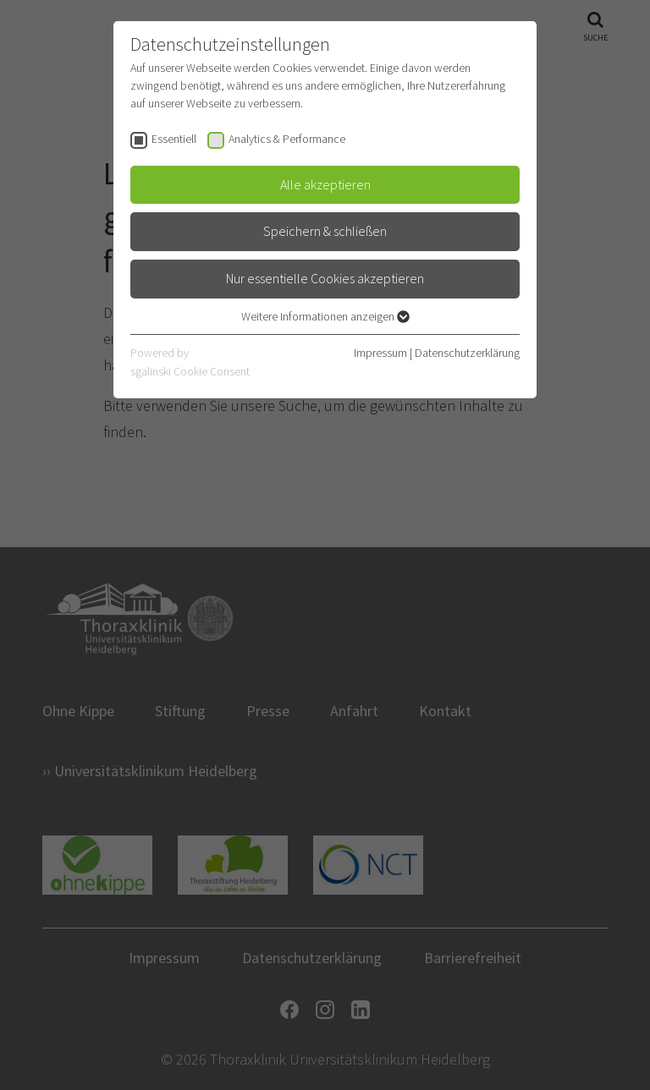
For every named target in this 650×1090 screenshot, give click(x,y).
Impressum (380, 352)
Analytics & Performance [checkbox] (287, 138)
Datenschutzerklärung (467, 352)
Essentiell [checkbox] (173, 138)
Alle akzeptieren (325, 184)
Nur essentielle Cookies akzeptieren (325, 278)
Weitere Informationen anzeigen (325, 316)
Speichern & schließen (325, 230)
